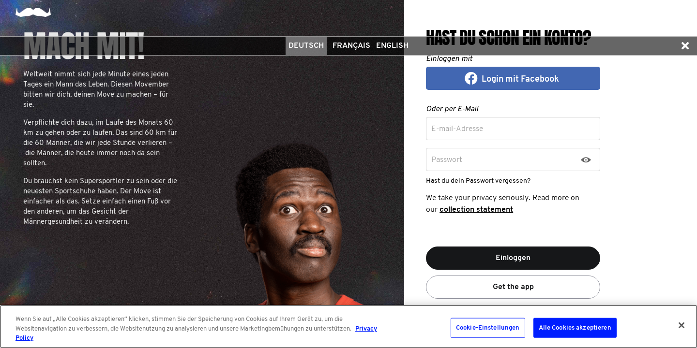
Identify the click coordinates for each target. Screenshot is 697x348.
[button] (685, 46)
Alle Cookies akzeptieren (575, 327)
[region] (348, 326)
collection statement (476, 210)
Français (351, 46)
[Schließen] (681, 325)
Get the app (513, 287)
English (392, 46)
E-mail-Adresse (457, 129)
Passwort (446, 160)
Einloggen (513, 258)
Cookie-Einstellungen (488, 327)
